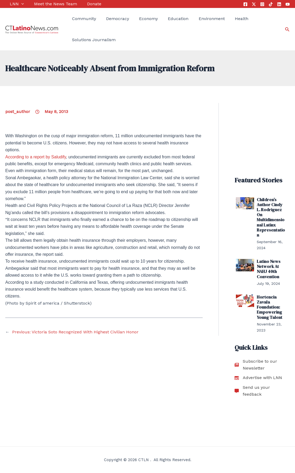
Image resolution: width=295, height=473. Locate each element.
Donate (85, 3)
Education (167, 18)
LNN (12, 4)
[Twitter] (254, 4)
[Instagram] (262, 4)
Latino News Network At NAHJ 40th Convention (268, 269)
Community (80, 18)
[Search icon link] (287, 29)
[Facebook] (245, 4)
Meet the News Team (48, 3)
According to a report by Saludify (35, 157)
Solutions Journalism (89, 39)
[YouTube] (288, 4)
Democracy (110, 18)
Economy (139, 18)
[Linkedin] (279, 4)
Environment (198, 18)
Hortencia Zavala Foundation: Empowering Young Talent (269, 307)
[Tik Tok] (271, 4)
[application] (17, 4)
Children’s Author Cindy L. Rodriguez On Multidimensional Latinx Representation (271, 217)
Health (225, 18)
